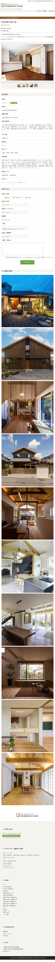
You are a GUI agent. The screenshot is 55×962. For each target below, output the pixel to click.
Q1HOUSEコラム (6, 953)
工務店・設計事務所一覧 (8, 897)
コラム (4, 910)
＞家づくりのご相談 (41, 11)
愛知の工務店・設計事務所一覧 (9, 908)
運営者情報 (5, 933)
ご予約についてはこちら (8, 859)
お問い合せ (5, 30)
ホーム (4, 886)
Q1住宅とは (5, 893)
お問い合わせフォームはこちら (11, 837)
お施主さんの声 (6, 914)
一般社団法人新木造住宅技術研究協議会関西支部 (13, 951)
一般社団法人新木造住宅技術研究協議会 (11, 949)
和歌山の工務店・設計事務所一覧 (10, 906)
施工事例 (5, 912)
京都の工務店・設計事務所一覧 (9, 903)
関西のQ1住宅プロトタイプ (8, 895)
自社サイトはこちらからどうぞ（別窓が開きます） (14, 182)
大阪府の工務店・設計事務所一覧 (10, 899)
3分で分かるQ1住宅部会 (8, 891)
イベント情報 (6, 916)
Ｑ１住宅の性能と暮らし (8, 889)
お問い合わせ (6, 938)
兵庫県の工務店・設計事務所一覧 (10, 901)
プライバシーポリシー (7, 936)
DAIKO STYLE (9, 103)
